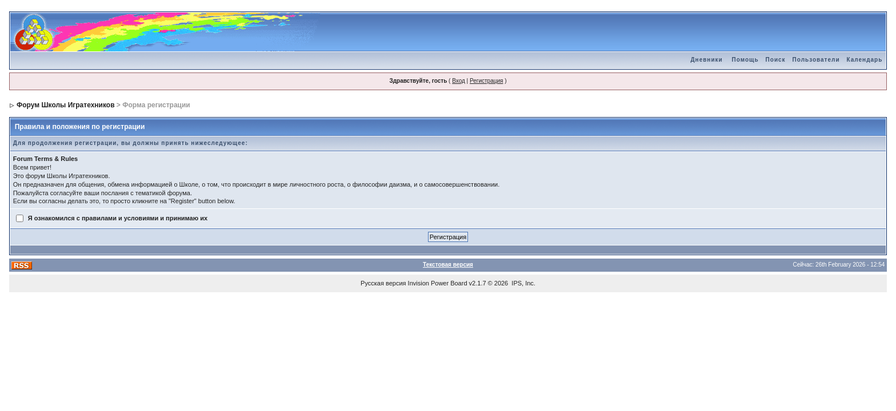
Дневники (706, 60)
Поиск (776, 60)
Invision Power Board (437, 283)
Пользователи (816, 60)
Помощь (744, 60)
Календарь (865, 60)
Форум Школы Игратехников (66, 105)
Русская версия (383, 283)
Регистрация (486, 81)
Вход (458, 81)
